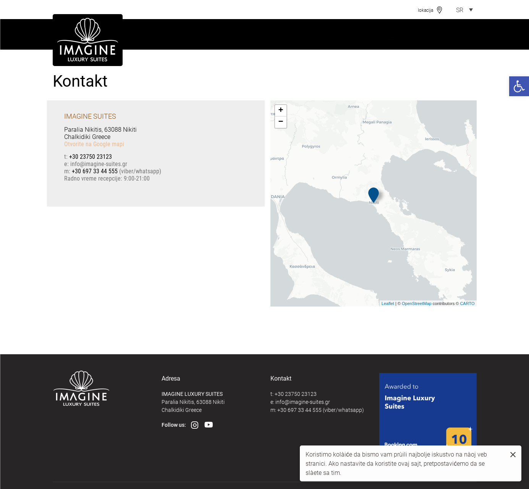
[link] (519, 86)
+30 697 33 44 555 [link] (95, 171)
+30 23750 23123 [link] (90, 156)
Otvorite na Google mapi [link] (94, 144)
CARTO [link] (467, 303)
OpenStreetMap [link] (417, 303)
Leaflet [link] (388, 303)
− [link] (280, 122)
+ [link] (280, 110)
